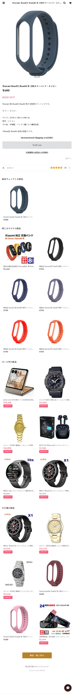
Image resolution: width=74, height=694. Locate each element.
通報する (68, 158)
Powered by (37, 670)
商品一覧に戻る (37, 655)
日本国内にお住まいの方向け (37, 152)
